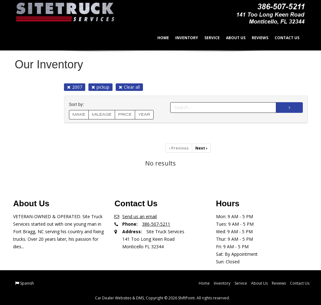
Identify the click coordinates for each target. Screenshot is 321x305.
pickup (100, 87)
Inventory (182, 37)
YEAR (144, 114)
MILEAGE (102, 114)
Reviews (256, 37)
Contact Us (283, 37)
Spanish (27, 283)
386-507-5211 (156, 224)
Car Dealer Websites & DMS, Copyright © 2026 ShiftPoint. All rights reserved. (162, 298)
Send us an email (139, 216)
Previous (179, 148)
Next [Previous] (201, 148)
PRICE (125, 114)
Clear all (129, 87)
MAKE (78, 114)
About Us (231, 37)
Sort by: (78, 104)
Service (208, 37)
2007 (74, 87)
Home (159, 37)
